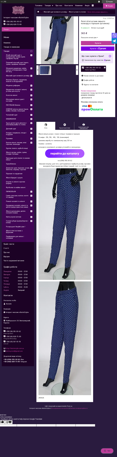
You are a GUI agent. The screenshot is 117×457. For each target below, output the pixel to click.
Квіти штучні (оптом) (13, 217)
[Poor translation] (9, 422)
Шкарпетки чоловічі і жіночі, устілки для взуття (16, 90)
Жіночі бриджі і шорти (14, 178)
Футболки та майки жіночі (15, 187)
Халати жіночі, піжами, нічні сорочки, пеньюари (16, 143)
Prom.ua (69, 406)
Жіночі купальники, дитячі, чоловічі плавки (16, 212)
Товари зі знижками (12, 47)
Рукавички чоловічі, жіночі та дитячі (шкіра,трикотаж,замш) (17, 206)
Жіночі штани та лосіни (77, 12)
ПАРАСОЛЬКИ (11, 192)
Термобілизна (11, 164)
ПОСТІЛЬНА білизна (13, 105)
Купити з (98, 48)
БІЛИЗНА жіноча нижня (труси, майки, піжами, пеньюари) (17, 110)
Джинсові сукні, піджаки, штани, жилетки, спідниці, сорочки (18, 169)
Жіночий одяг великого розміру (55, 12)
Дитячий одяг (11, 129)
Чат (107, 451)
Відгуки (7, 256)
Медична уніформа (13, 85)
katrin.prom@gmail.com (14, 351)
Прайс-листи (9, 244)
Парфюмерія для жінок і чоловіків (15, 237)
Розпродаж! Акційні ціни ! (15, 227)
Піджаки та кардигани (14, 174)
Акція (87, 5)
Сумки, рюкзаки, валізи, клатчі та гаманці (17, 196)
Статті (6, 248)
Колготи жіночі (11, 95)
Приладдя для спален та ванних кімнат (18, 159)
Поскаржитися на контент (60, 408)
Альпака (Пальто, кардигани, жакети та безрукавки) (16, 80)
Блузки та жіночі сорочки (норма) (15, 182)
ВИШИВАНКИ (11, 119)
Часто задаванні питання (14, 261)
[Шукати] (32, 29)
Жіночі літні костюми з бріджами (14, 231)
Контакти (69, 5)
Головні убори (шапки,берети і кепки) (17, 222)
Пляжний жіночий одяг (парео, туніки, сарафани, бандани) (17, 63)
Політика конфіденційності (79, 408)
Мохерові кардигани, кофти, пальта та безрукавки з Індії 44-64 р (16, 70)
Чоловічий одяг (11, 115)
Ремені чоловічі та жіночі (15, 201)
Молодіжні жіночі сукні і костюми (15, 100)
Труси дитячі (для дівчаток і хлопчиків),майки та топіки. (16, 124)
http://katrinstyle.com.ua (15, 348)
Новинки (78, 5)
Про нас (59, 5)
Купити (98, 43)
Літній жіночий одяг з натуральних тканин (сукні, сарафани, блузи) (15, 56)
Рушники (9, 138)
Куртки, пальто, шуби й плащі (17, 148)
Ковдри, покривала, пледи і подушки (16, 133)
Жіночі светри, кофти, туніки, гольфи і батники (16, 153)
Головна (38, 5)
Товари (48, 5)
